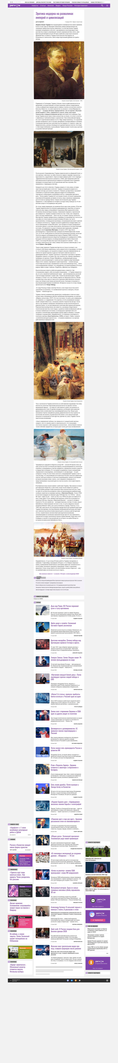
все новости (12, 910)
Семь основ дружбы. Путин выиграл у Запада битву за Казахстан (65, 829)
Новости (35, 6)
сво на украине (92, 1002)
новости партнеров (42, 596)
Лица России (67, 6)
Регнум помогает (81, 6)
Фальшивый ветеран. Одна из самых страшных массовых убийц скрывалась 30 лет (65, 962)
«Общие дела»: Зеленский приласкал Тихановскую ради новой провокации (65, 895)
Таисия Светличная (77, 823)
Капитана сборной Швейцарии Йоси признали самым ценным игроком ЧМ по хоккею (59, 580)
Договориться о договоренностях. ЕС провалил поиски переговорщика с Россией (64, 759)
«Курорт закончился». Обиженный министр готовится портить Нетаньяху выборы (18, 1043)
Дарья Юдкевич (40, 21)
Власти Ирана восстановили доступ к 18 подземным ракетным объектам (55, 585)
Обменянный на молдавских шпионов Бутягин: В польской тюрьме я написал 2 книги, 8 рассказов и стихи (66, 987)
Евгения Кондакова (77, 772)
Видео (58, 6)
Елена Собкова (78, 1050)
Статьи (43, 6)
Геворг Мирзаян (78, 889)
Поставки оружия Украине (59, 2)
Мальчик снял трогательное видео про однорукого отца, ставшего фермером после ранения (65, 1040)
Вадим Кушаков (78, 618)
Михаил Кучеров (77, 975)
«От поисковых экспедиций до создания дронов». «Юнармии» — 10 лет (66, 912)
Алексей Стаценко (77, 653)
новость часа (14, 900)
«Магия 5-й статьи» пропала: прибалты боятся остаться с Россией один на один (66, 709)
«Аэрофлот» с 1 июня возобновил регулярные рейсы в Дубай (18, 905)
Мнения (51, 6)
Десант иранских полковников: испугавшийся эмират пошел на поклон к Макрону (20, 982)
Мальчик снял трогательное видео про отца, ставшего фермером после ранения (66, 1034)
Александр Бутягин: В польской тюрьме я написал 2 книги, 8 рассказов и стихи (66, 981)
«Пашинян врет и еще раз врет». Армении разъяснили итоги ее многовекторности (66, 878)
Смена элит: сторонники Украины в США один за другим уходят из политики (66, 741)
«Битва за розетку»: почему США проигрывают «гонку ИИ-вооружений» (65, 944)
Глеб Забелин (78, 924)
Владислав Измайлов (76, 907)
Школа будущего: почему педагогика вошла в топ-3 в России (52, 589)
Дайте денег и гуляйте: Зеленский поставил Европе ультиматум (63, 624)
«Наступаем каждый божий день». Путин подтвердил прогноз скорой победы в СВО (66, 691)
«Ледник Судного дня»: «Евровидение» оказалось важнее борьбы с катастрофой (66, 846)
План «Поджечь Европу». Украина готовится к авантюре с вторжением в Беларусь (64, 811)
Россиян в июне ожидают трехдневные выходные (24, 998)
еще (107, 1028)
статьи (38, 602)
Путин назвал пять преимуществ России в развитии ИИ (66, 778)
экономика (13, 945)
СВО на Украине (27, 2)
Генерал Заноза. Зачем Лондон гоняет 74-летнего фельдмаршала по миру (66, 673)
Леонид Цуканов (77, 684)
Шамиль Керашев (77, 955)
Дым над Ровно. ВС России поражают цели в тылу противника (65, 607)
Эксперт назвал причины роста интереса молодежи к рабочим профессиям (24, 1029)
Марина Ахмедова (77, 997)
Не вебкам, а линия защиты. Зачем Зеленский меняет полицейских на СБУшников (19, 1012)
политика (13, 976)
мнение (12, 915)
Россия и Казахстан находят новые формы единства (20, 921)
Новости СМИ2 (38, 599)
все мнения (27, 925)
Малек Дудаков (78, 753)
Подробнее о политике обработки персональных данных (82, 1055)
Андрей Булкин (78, 858)
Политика (22, 931)
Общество (22, 993)
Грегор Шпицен (78, 721)
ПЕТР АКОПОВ (13, 925)
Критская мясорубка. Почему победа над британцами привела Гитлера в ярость (66, 641)
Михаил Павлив (78, 635)
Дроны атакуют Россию (41, 2)
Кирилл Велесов (78, 704)
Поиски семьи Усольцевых (78, 2)
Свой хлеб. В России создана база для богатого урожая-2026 (65, 1017)
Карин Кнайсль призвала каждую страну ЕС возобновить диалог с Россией (25, 968)
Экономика (23, 1024)
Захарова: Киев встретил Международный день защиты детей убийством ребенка (25, 937)
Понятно (103, 1055)
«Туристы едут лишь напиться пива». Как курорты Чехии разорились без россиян (20, 951)
